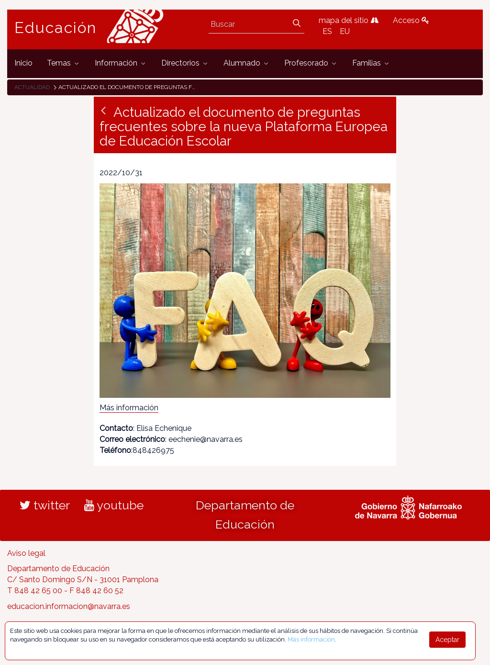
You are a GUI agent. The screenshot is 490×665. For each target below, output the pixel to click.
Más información (129, 407)
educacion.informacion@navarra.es (68, 606)
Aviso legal (26, 553)
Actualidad (32, 87)
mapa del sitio (349, 20)
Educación (55, 27)
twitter (45, 505)
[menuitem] (23, 63)
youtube (114, 505)
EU (345, 31)
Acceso (411, 20)
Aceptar (447, 639)
